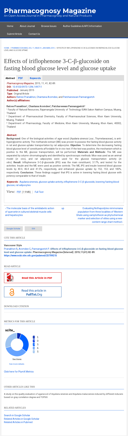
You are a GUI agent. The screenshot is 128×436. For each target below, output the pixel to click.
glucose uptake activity (51, 181)
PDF (19, 192)
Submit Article (14, 34)
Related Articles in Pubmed (18, 422)
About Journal (27, 26)
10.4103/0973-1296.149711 (27, 87)
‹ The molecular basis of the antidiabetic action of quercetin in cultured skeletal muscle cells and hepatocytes (29, 211)
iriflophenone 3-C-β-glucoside (79, 181)
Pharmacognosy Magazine (50, 11)
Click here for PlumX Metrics (19, 371)
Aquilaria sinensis (29, 181)
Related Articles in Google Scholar (21, 419)
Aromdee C (25, 249)
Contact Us (34, 34)
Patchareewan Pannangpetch (78, 97)
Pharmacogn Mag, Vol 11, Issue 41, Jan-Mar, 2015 (33, 48)
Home (10, 26)
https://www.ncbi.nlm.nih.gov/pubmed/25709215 (30, 255)
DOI (33, 229)
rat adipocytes (23, 185)
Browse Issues (48, 26)
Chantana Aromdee (47, 97)
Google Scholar (13, 229)
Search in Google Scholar (17, 415)
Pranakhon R (11, 249)
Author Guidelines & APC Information (82, 26)
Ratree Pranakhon (26, 97)
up (63, 208)
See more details (16, 364)
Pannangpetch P (40, 249)
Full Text (39, 192)
